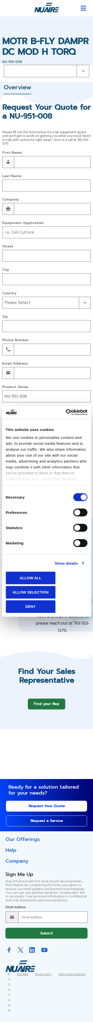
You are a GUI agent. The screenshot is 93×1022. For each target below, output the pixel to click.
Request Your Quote (47, 809)
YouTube (44, 953)
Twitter (20, 953)
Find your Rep (46, 707)
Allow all (30, 578)
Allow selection (31, 592)
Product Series (15, 387)
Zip (5, 317)
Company (10, 200)
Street (7, 246)
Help (10, 853)
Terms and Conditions (72, 978)
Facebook (9, 953)
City (5, 270)
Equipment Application (23, 223)
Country (9, 293)
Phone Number (15, 340)
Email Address (15, 364)
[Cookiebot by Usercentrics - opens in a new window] (66, 412)
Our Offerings (22, 843)
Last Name (11, 176)
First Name (12, 153)
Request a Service (47, 824)
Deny (30, 606)
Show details (66, 563)
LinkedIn (32, 953)
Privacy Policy (43, 978)
